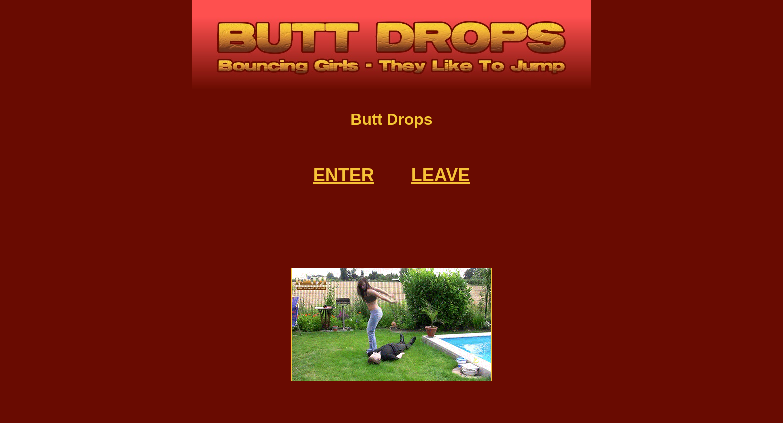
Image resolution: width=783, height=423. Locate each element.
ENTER (343, 175)
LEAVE (440, 175)
